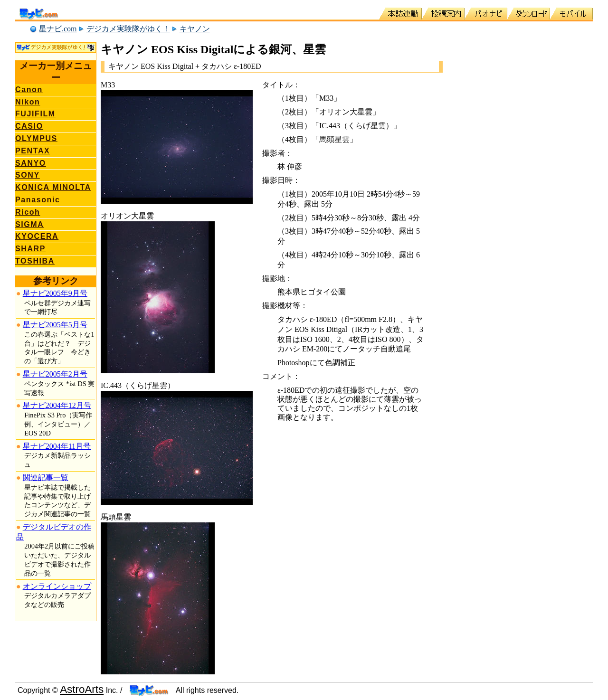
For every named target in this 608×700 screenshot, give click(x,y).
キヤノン (195, 29)
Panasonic (37, 200)
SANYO (30, 163)
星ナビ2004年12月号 (57, 405)
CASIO (29, 126)
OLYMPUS (36, 138)
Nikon (27, 102)
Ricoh (27, 212)
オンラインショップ (57, 586)
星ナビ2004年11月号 (57, 446)
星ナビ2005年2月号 (55, 374)
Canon (29, 89)
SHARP (30, 249)
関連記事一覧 (45, 477)
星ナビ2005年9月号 (55, 293)
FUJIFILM (35, 114)
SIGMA (29, 224)
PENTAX (32, 151)
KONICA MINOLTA (53, 187)
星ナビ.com (58, 29)
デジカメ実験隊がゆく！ (128, 29)
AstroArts (82, 689)
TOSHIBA (35, 261)
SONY (27, 175)
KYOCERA (36, 236)
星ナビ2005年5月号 (55, 325)
